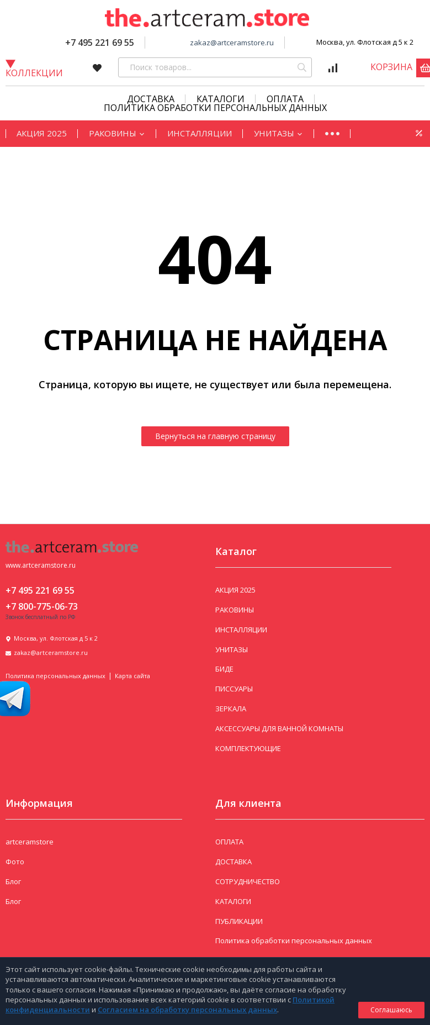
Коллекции (34, 68)
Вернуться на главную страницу (215, 436)
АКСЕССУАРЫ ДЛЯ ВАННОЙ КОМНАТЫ (279, 728)
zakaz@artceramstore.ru (232, 42)
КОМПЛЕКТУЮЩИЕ (248, 748)
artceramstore (30, 842)
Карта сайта (132, 676)
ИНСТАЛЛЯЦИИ (199, 133)
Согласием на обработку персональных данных (187, 1010)
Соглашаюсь (391, 1010)
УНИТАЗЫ (278, 133)
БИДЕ (224, 669)
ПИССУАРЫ (234, 689)
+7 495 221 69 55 (99, 42)
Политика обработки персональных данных (215, 108)
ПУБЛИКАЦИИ (239, 921)
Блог (13, 881)
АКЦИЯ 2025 (42, 133)
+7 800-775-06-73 (42, 606)
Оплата (285, 99)
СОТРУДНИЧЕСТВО (247, 881)
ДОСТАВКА (233, 862)
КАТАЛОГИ (221, 99)
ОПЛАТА (229, 842)
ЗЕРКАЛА (230, 709)
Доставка (150, 99)
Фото (15, 862)
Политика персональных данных (55, 676)
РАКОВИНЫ (117, 133)
